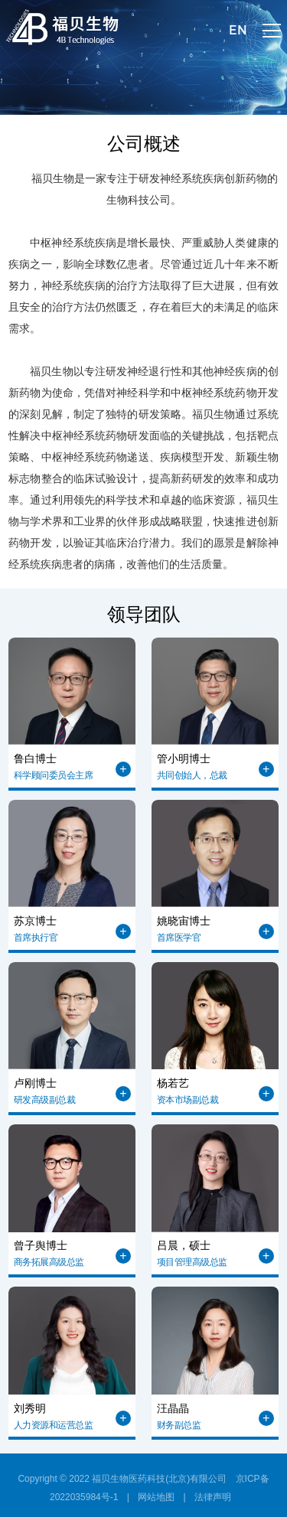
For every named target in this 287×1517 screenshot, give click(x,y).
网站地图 (156, 1497)
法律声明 (212, 1497)
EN (238, 30)
